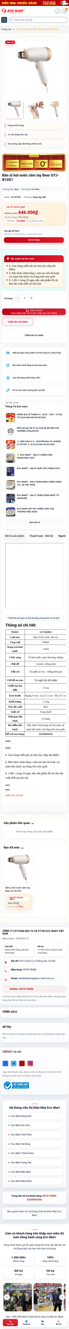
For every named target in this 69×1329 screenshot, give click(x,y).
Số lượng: (8, 298)
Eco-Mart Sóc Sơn (20, 1125)
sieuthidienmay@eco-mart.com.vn (36, 978)
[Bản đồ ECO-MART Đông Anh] (58, 1322)
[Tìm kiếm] (12, 20)
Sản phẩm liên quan (17, 823)
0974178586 (34, 240)
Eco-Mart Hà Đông (20, 1144)
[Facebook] (5, 1063)
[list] (34, 1297)
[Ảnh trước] (7, 1297)
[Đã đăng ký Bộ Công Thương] (15, 1085)
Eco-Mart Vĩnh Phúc (21, 1134)
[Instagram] (30, 1063)
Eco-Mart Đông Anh (21, 1116)
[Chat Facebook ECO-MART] (26, 1322)
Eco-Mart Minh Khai (21, 1181)
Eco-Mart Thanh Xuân (22, 1153)
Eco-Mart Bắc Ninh (21, 1172)
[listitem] (17, 1297)
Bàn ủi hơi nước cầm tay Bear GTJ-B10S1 (17, 889)
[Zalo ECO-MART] (42, 1322)
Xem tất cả (34, 522)
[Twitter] (14, 1063)
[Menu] (4, 20)
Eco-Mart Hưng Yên (21, 1162)
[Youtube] (22, 1063)
